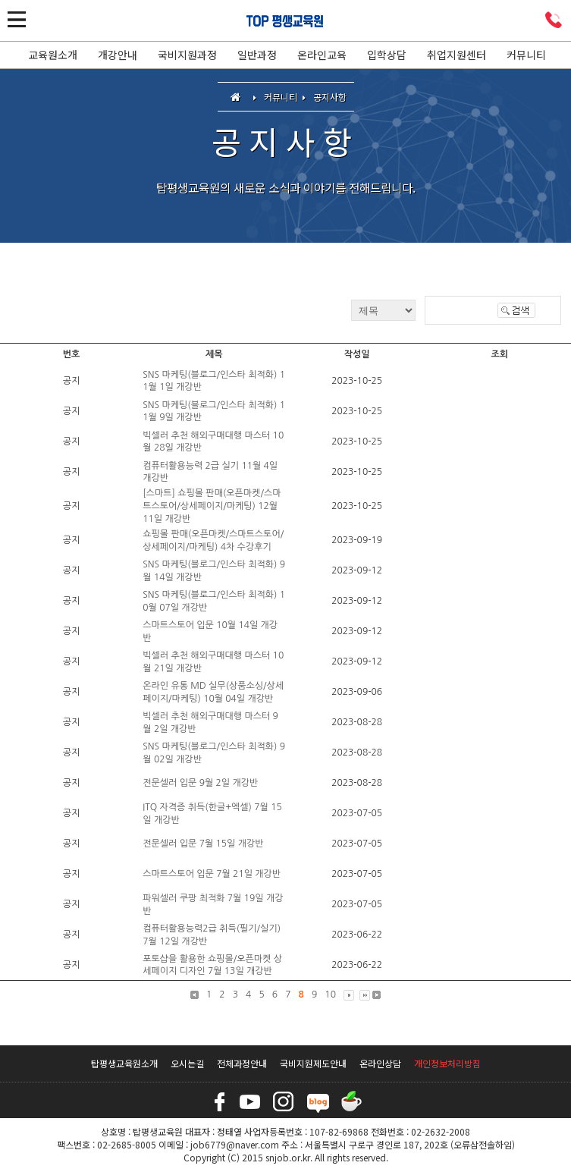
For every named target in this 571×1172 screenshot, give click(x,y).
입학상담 (386, 54)
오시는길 (187, 1063)
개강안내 (117, 54)
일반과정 (257, 54)
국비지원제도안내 (313, 1063)
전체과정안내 (242, 1063)
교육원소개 (52, 54)
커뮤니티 (526, 54)
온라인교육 (322, 54)
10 (330, 994)
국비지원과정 (187, 54)
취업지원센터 (456, 54)
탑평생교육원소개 (124, 1063)
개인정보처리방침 (447, 1063)
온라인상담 (380, 1063)
